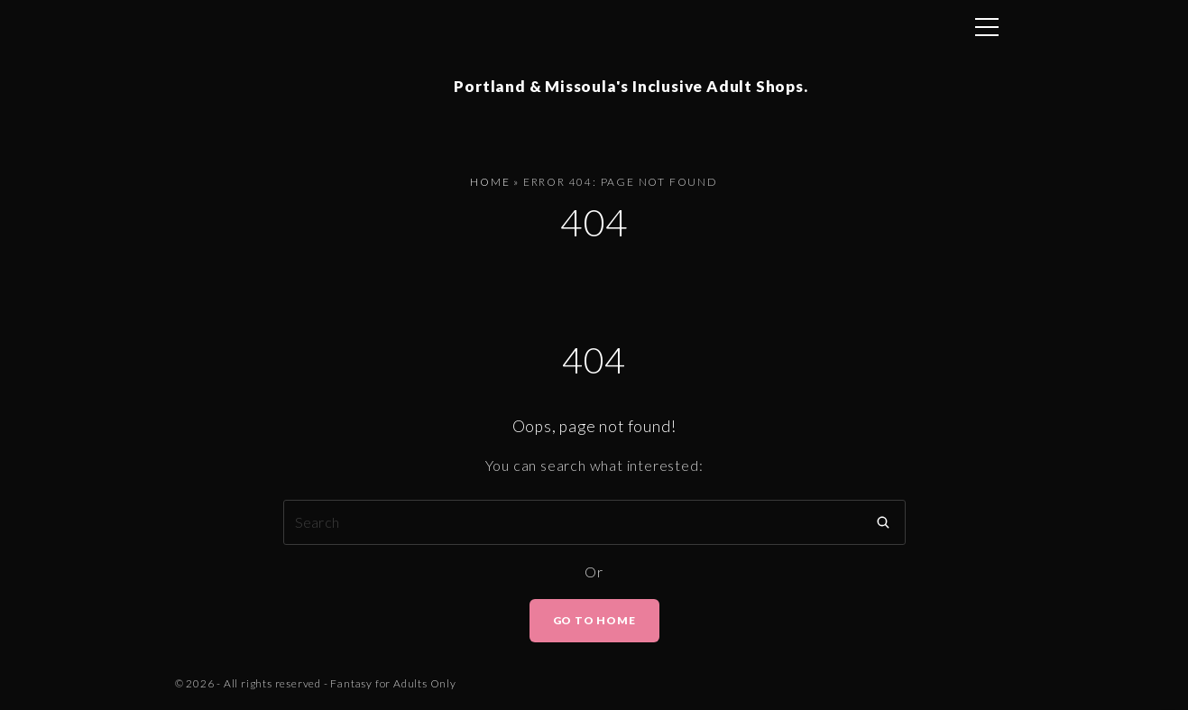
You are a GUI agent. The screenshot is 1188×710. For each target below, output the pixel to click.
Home (490, 186)
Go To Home (594, 624)
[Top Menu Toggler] (987, 27)
